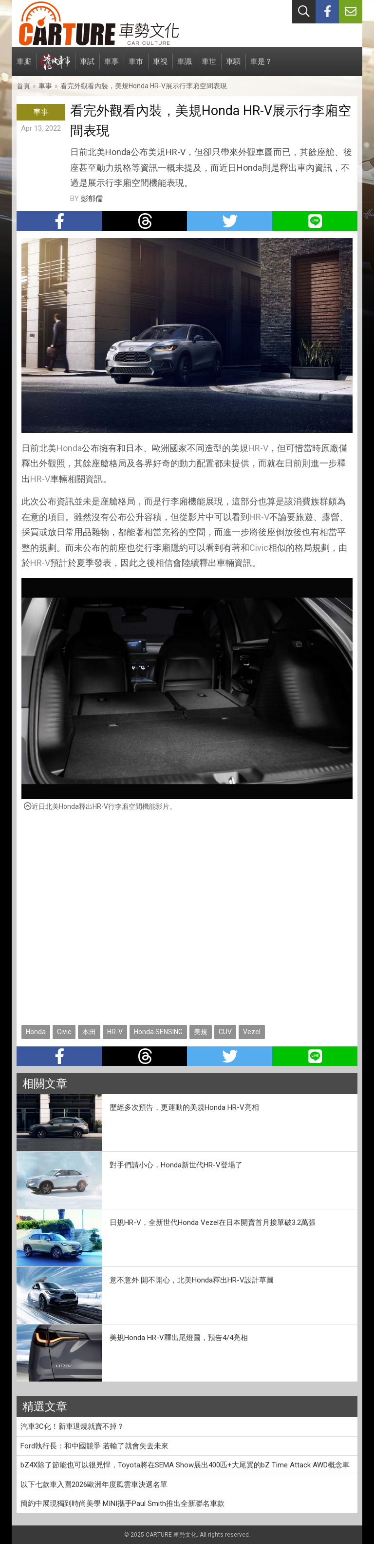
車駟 (233, 66)
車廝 (24, 66)
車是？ (261, 66)
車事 (111, 66)
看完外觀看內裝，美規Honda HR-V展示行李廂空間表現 (143, 86)
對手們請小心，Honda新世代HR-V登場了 (176, 1165)
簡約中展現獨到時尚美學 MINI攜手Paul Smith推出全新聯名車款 (122, 1503)
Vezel (252, 1032)
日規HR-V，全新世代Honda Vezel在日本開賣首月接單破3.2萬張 (213, 1222)
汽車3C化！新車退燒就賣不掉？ (72, 1426)
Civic (258, 547)
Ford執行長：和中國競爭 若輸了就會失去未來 (94, 1446)
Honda (69, 448)
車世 (209, 66)
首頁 (23, 86)
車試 (87, 66)
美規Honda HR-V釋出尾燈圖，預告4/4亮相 (179, 1337)
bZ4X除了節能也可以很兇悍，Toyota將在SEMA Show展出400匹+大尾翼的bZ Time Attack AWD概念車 (185, 1465)
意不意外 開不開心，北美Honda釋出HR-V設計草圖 (192, 1280)
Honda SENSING (158, 1032)
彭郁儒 (92, 198)
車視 (160, 66)
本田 (89, 1032)
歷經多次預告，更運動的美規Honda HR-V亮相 (184, 1107)
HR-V (258, 448)
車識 (184, 66)
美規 (200, 1032)
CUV (225, 1032)
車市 (136, 66)
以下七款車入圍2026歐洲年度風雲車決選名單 (94, 1484)
